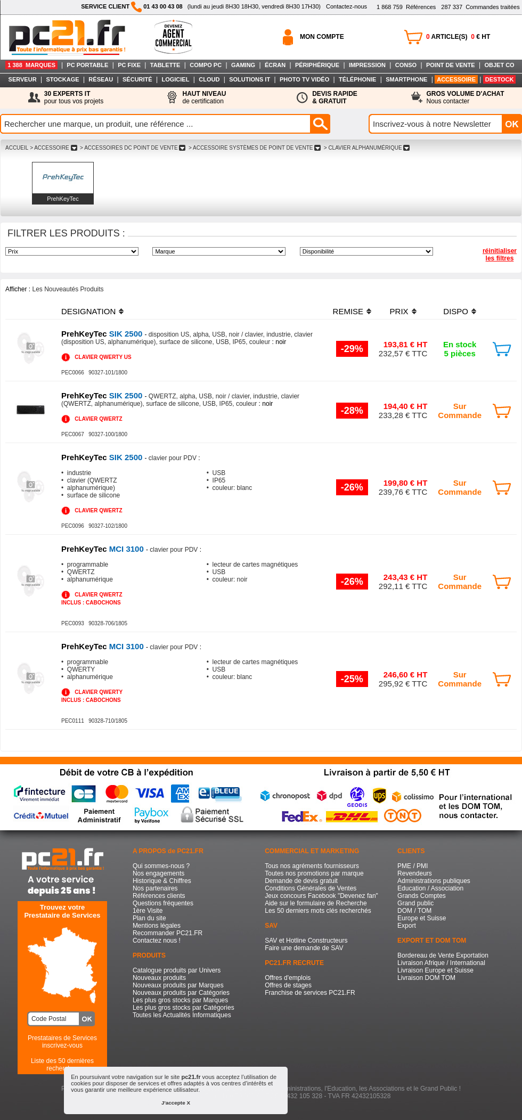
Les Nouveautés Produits (67, 289)
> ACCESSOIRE (53, 148)
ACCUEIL (16, 148)
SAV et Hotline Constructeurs (306, 940)
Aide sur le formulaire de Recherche (315, 903)
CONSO (406, 65)
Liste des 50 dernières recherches (62, 1064)
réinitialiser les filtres (500, 254)
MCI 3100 (103, 548)
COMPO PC (206, 65)
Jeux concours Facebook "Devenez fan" (321, 896)
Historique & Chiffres (162, 881)
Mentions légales (157, 925)
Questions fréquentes (163, 903)
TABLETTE (165, 65)
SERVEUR (23, 79)
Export (406, 925)
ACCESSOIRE (456, 79)
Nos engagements (158, 873)
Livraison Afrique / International (441, 963)
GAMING (243, 65)
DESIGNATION (88, 311)
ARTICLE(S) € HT (458, 36)
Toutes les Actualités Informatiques (182, 1015)
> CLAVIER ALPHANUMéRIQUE (366, 148)
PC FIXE (129, 65)
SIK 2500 (103, 333)
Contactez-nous (346, 6)
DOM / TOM (414, 910)
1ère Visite (147, 910)
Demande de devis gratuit (301, 881)
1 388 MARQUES (31, 65)
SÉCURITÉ (137, 79)
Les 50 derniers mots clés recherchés (318, 910)
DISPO (455, 311)
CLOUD (209, 79)
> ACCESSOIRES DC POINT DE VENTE (132, 148)
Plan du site (149, 918)
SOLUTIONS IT (249, 79)
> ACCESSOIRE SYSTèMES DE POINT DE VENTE (254, 148)
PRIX (399, 311)
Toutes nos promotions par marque (314, 873)
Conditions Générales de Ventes (310, 888)
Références (406, 7)
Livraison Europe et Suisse (435, 970)
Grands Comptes (421, 896)
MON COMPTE (322, 36)
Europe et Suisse (421, 918)
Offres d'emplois (288, 978)
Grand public (415, 903)
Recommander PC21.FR (167, 933)
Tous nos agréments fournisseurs (312, 866)
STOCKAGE (62, 79)
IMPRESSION (367, 65)
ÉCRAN (275, 65)
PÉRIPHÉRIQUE (317, 65)
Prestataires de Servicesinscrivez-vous (62, 1041)
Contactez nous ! (157, 940)
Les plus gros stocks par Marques (180, 1000)
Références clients (159, 896)
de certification (204, 97)
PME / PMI (412, 866)
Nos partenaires (155, 888)
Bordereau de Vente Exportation (442, 955)
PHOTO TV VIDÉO (304, 79)
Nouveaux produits (159, 978)
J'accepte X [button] (175, 1103)
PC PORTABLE (87, 65)
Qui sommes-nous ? (161, 866)
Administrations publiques (433, 881)
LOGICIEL (175, 79)
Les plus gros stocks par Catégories (183, 1007)
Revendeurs (414, 873)
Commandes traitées (480, 7)
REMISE (348, 311)
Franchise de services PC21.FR (310, 992)
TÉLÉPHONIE (357, 79)
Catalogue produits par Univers (177, 970)
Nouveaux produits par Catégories (181, 992)
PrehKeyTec (62, 198)
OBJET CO (499, 65)
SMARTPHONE (406, 79)
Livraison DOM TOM (426, 978)
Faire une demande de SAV (304, 948)
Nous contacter (465, 97)
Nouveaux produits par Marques (178, 985)
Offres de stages (288, 985)
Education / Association (430, 888)
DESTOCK (499, 79)
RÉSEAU (100, 79)
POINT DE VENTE (450, 65)
